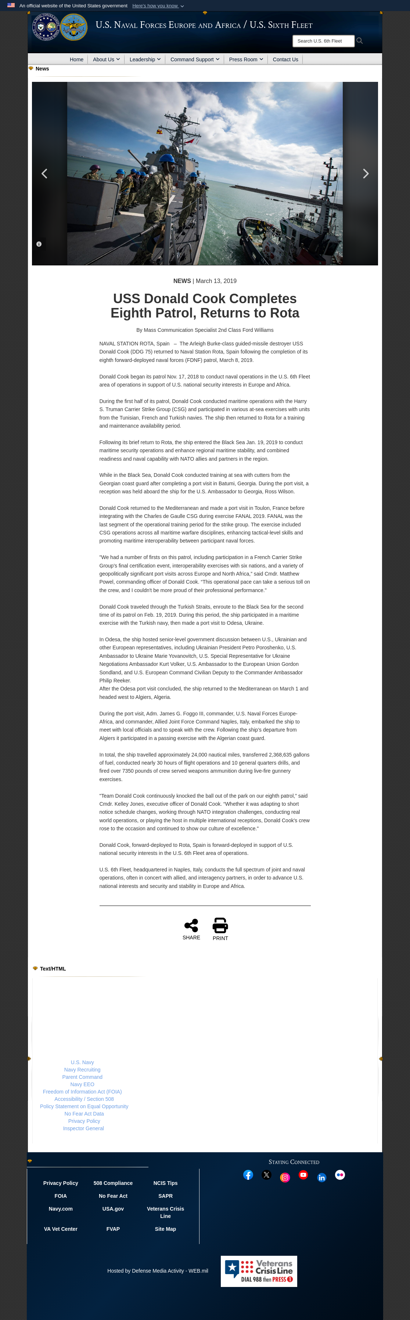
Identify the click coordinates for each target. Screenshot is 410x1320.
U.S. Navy (82, 1062)
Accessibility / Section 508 (84, 1099)
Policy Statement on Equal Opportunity (84, 1106)
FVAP (113, 1229)
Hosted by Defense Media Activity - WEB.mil (157, 1271)
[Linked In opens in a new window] (322, 1177)
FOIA (61, 1196)
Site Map (165, 1229)
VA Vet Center (61, 1229)
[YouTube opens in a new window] (303, 1174)
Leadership (145, 59)
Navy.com (61, 1209)
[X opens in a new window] (266, 1174)
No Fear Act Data (84, 1114)
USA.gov (113, 1209)
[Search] (323, 41)
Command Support (195, 59)
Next (365, 173)
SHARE (191, 929)
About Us (106, 59)
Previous (44, 173)
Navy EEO (82, 1084)
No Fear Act (113, 1196)
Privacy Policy (84, 1121)
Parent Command (82, 1077)
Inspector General (83, 1128)
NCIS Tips (166, 1183)
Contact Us (285, 59)
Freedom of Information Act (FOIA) (82, 1092)
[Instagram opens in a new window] (285, 1177)
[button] (159, 6)
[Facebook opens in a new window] (248, 1174)
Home (76, 59)
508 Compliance (113, 1183)
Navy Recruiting (82, 1070)
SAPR (165, 1196)
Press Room (246, 59)
